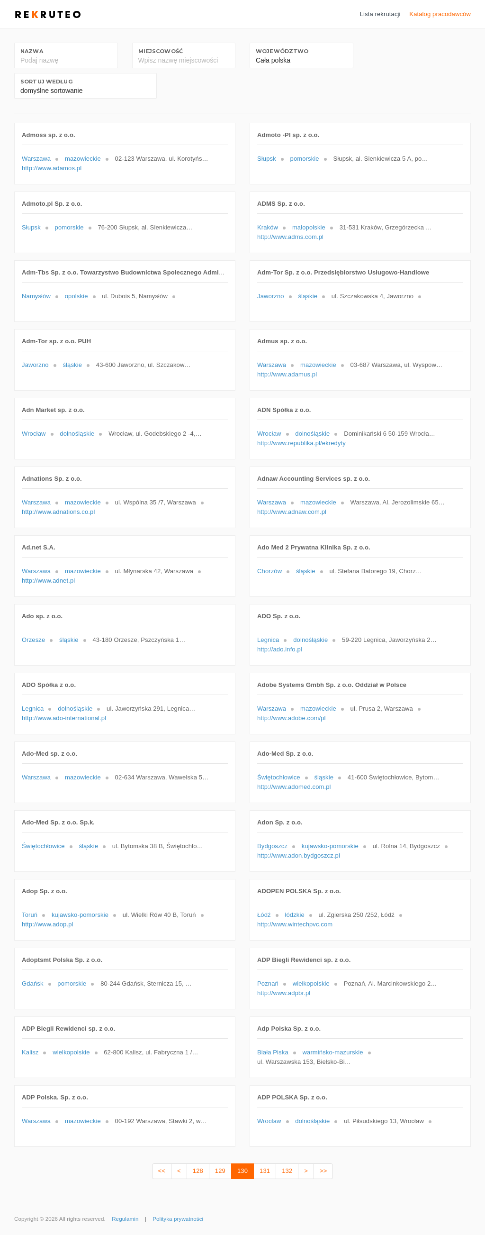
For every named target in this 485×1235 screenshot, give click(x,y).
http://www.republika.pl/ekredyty (301, 443)
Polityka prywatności (178, 1219)
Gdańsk (33, 983)
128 (198, 1170)
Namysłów (36, 296)
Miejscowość (160, 51)
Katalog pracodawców (440, 14)
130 (242, 1170)
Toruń (29, 914)
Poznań (267, 983)
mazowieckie (83, 158)
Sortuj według (46, 81)
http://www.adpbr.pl (283, 993)
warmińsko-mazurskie (333, 1052)
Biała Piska (272, 1052)
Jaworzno (270, 296)
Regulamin (125, 1219)
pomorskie (304, 158)
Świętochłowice (278, 777)
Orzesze (33, 639)
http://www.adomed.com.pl (294, 786)
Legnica (268, 639)
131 (265, 1170)
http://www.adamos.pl (51, 168)
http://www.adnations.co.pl (58, 511)
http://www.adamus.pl (287, 374)
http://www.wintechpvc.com (294, 924)
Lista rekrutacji (380, 14)
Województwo (282, 51)
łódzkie (294, 914)
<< (161, 1170)
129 (220, 1170)
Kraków (267, 227)
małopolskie (308, 227)
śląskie (307, 296)
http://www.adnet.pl (48, 580)
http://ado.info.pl (279, 649)
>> (323, 1170)
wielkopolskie (311, 983)
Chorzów (269, 571)
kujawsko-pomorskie (330, 846)
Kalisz (30, 1052)
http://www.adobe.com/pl (291, 718)
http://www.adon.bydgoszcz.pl (298, 855)
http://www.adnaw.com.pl (291, 511)
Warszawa (36, 158)
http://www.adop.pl (47, 924)
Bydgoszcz (272, 846)
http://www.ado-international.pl (64, 718)
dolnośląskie (77, 433)
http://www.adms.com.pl (290, 236)
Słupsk (266, 158)
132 (287, 1170)
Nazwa (31, 51)
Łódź (264, 914)
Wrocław (34, 433)
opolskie (76, 296)
